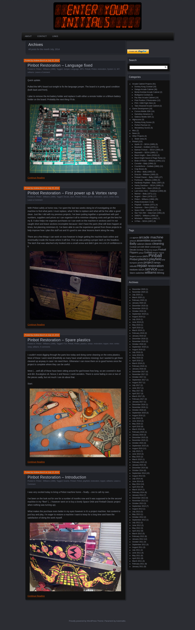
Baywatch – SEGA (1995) (145, 152)
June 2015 (136, 454)
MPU (82, 69)
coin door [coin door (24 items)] (145, 247)
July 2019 (136, 319)
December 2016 (138, 404)
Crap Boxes (139, 169)
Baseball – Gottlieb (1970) (145, 147)
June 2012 (136, 525)
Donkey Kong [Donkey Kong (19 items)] (142, 250)
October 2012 (137, 517)
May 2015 (136, 457)
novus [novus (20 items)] (161, 253)
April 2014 (136, 487)
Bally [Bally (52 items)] (133, 243)
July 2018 (136, 352)
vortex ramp (114, 197)
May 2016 (136, 424)
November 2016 (138, 407)
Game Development (140, 109)
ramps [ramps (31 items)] (157, 262)
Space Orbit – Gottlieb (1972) (146, 210)
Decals (66, 197)
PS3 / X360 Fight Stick (144, 103)
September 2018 (139, 347)
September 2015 (139, 446)
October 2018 (137, 344)
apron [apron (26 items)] (135, 237)
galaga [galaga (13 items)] (141, 253)
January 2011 (137, 566)
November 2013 (138, 501)
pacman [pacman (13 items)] (139, 256)
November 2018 (138, 341)
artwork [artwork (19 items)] (133, 241)
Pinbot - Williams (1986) (46, 69)
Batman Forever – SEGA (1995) (147, 150)
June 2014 (136, 481)
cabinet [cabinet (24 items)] (140, 244)
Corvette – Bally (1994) (144, 163)
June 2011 (136, 553)
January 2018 (137, 369)
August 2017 (137, 383)
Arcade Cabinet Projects (142, 84)
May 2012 (136, 528)
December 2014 (138, 468)
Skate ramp (139, 139)
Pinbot (94, 69)
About (28, 36)
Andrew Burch (39, 60)
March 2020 (137, 297)
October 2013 (137, 503)
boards (66, 481)
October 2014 (137, 470)
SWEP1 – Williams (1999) (145, 216)
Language (75, 69)
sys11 (105, 197)
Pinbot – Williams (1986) (144, 199)
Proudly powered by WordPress (83, 621)
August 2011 (137, 547)
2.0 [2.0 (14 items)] (131, 238)
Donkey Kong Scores (143, 122)
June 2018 (136, 355)
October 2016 (137, 410)
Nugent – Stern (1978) (144, 196)
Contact (42, 36)
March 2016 (137, 429)
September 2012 (139, 520)
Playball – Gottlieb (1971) (145, 205)
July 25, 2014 (53, 188)
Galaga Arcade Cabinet (144, 89)
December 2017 (138, 372)
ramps (90, 344)
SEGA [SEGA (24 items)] (141, 269)
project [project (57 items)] (148, 262)
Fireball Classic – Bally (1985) (147, 177)
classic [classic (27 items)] (148, 244)
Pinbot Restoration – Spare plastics (59, 340)
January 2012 (137, 539)
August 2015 (137, 448)
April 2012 (136, 531)
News (134, 133)
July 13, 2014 (53, 335)
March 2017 (137, 396)
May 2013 (136, 514)
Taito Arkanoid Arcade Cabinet (147, 106)
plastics (83, 344)
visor (111, 344)
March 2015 (137, 459)
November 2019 (138, 308)
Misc (134, 131)
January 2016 (137, 435)
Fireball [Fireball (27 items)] (162, 249)
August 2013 (137, 509)
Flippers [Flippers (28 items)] (134, 252)
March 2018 (137, 363)
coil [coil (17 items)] (138, 247)
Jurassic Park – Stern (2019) (146, 188)
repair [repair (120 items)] (142, 265)
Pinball (87, 69)
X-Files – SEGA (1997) (144, 221)
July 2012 (136, 523)
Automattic (121, 621)
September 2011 (139, 545)
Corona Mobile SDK (143, 111)
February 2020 (138, 300)
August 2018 (137, 350)
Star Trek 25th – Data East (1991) (148, 213)
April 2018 (136, 361)
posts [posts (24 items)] (140, 262)
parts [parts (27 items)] (145, 256)
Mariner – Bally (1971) (143, 194)
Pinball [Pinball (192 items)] (155, 255)
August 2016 (137, 415)
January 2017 (137, 402)
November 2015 (138, 440)
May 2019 (136, 325)
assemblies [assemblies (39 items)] (143, 240)
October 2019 (137, 311)
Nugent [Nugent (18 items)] (133, 256)
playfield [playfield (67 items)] (155, 259)
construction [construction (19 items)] (155, 247)
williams (31, 72)
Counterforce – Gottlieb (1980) (147, 166)
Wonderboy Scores (142, 128)
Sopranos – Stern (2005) (144, 207)
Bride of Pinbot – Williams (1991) (148, 161)
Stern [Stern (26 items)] (132, 273)
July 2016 (136, 418)
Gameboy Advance (142, 114)
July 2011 (136, 550)
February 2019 (138, 333)
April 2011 (136, 558)
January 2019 (137, 336)
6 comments (45, 347)
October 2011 (137, 542)
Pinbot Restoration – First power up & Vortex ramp (72, 193)
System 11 (111, 69)
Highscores (136, 120)
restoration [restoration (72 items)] (156, 266)
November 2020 (138, 292)
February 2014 (138, 492)
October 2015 (137, 443)
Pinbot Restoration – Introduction (57, 477)
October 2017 (137, 377)
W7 (118, 69)
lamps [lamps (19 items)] (155, 253)
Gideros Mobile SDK (143, 117)
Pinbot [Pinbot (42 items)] (134, 259)
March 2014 (137, 490)
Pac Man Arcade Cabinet (145, 98)
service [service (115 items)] (151, 269)
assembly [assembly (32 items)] (156, 240)
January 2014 (137, 495)
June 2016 (136, 421)
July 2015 (136, 451)
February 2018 (138, 366)
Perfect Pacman (141, 125)
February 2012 (138, 536)
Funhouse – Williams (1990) (146, 180)
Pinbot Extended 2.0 (143, 202)
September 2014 (139, 473)
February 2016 (138, 432)
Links (55, 36)
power (90, 197)
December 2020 (138, 289)
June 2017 (136, 388)
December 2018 (138, 339)
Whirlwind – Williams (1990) (146, 218)
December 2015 (138, 437)
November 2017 (138, 374)
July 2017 (136, 385)
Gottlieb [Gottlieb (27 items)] (148, 252)
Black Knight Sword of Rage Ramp (149, 158)
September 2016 (139, 413)
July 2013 (136, 512)
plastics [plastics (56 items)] (143, 259)
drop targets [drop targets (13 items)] (153, 250)
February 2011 (138, 564)
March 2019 (137, 330)
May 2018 (136, 358)
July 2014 (136, 479)
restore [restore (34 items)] (134, 269)
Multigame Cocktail (142, 95)
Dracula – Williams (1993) (145, 174)
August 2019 (137, 317)
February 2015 (138, 462)
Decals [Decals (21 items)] (133, 250)
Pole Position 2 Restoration (146, 100)
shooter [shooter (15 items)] (161, 270)
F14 (65, 344)
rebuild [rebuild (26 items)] (133, 266)
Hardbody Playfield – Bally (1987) (148, 183)
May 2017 (136, 391)
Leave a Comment (42, 72)
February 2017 (138, 399)
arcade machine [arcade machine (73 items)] (151, 237)
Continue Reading (36, 177)
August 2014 (137, 476)
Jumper (67, 69)
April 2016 (136, 426)
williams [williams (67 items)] (150, 272)
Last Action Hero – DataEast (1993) (149, 191)
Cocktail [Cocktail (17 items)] (133, 247)
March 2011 (137, 561)
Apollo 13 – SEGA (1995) (145, 144)
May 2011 (136, 555)
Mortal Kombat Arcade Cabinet (147, 92)
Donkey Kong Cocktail (143, 87)
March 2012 (137, 534)
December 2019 (138, 306)
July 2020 (136, 295)
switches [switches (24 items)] (140, 273)
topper (105, 344)
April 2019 (136, 328)
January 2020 (137, 303)
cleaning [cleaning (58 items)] (158, 243)
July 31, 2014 (53, 60)
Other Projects (138, 136)
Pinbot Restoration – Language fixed (60, 65)
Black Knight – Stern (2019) (146, 155)
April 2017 (136, 393)
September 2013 (139, 506)
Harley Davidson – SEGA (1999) (148, 185)
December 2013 (138, 498)
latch (72, 197)
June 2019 (136, 322)
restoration (102, 69)
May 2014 (136, 484)
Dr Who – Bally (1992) (143, 172)
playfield (86, 481)
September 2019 (139, 314)
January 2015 (137, 465)
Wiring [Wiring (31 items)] (160, 272)
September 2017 (139, 380)
